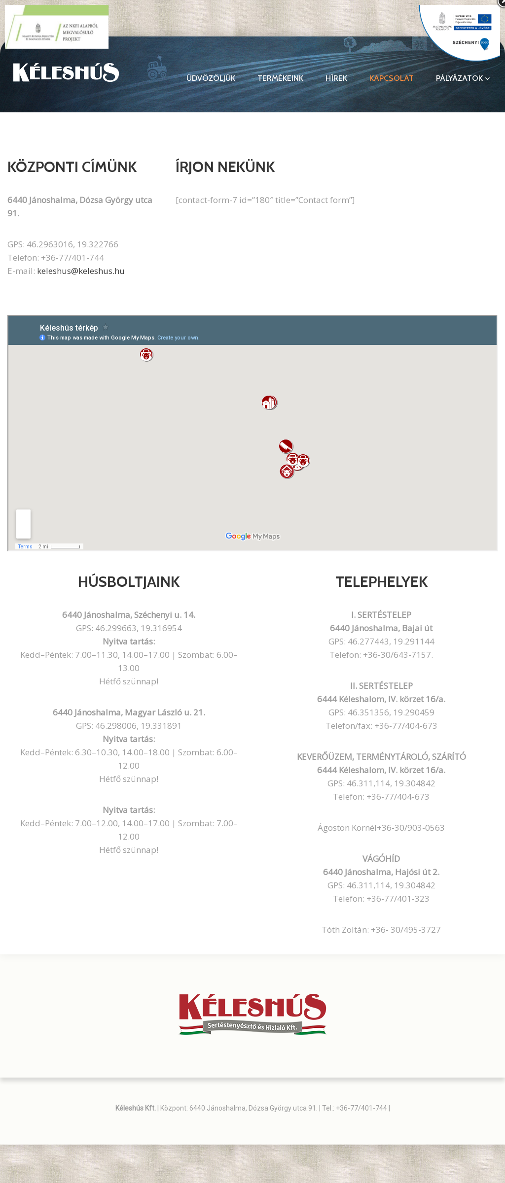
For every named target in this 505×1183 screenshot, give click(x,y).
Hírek (336, 78)
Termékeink (280, 78)
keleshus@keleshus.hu (81, 270)
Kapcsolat (391, 78)
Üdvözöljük (210, 78)
